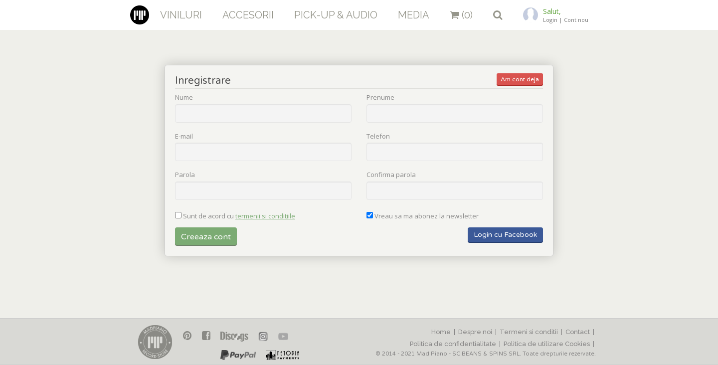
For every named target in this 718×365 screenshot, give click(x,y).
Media (413, 15)
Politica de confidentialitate (453, 344)
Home (441, 332)
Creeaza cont (206, 237)
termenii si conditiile (265, 215)
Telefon (378, 137)
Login (550, 19)
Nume (184, 98)
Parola (185, 175)
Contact (577, 332)
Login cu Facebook (505, 234)
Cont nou (576, 19)
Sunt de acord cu (239, 216)
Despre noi (475, 332)
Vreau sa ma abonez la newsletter (426, 216)
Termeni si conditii (529, 332)
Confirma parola (391, 175)
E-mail (184, 137)
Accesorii (248, 15)
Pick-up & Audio (335, 15)
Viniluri (181, 15)
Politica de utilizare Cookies (547, 344)
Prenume (380, 98)
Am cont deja (520, 79)
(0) (461, 15)
